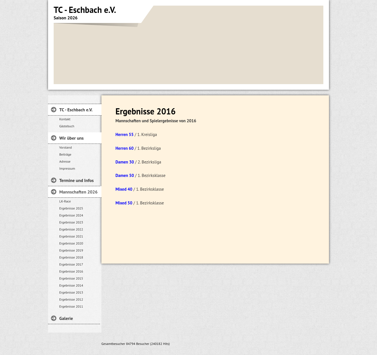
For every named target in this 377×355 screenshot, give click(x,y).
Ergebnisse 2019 (71, 250)
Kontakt (65, 119)
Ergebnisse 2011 (71, 306)
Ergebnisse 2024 (71, 215)
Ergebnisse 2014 (71, 285)
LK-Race (65, 201)
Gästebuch (66, 126)
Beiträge (65, 154)
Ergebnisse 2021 (71, 236)
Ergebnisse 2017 (71, 264)
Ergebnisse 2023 (71, 222)
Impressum (67, 168)
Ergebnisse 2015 (71, 278)
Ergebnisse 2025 (71, 208)
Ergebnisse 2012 (71, 299)
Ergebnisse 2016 (71, 271)
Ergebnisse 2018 (71, 257)
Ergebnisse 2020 (71, 243)
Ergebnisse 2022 (71, 229)
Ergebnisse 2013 (71, 292)
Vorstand (65, 147)
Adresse (65, 161)
